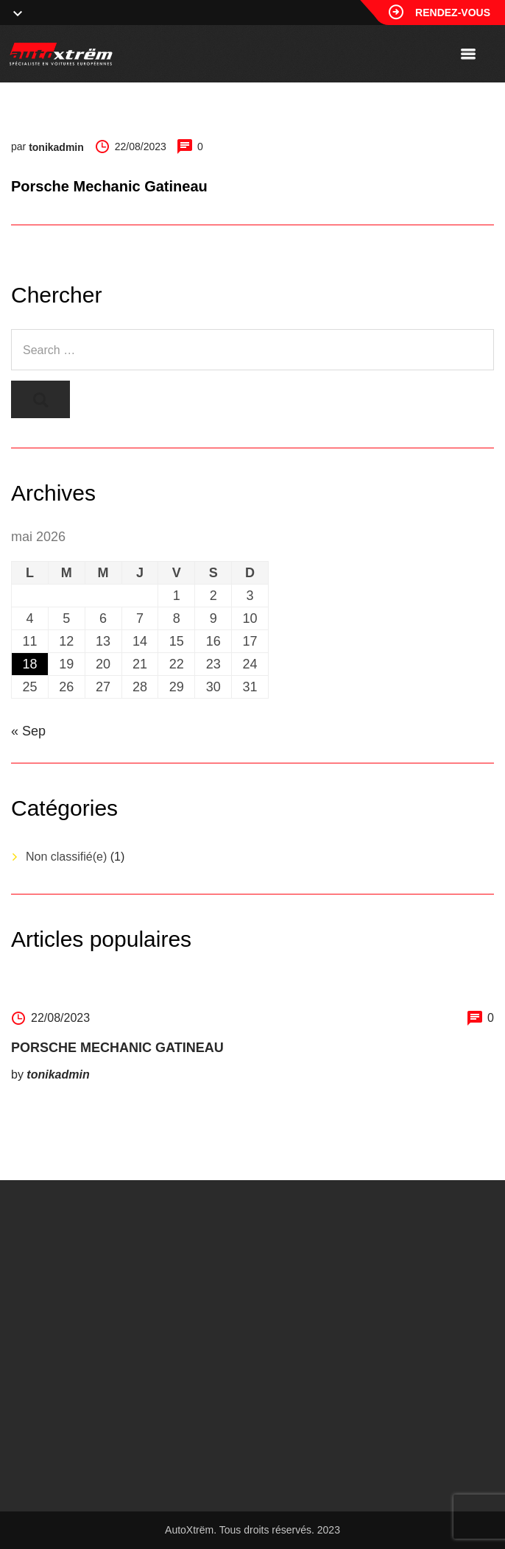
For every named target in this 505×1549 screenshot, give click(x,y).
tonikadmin (56, 147)
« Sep (28, 731)
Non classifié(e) (66, 856)
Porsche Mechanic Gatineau (117, 1047)
